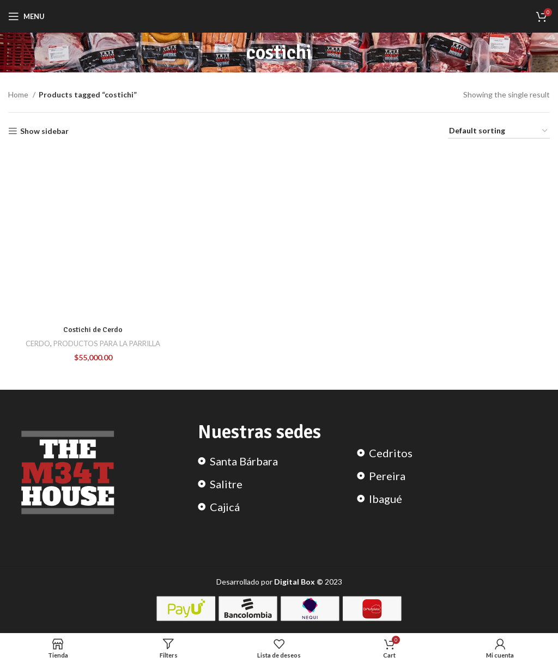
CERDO (38, 343)
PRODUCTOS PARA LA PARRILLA (106, 343)
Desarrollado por (245, 581)
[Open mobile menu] (26, 16)
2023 (308, 581)
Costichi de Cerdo (93, 329)
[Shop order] (499, 131)
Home (19, 94)
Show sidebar (44, 131)
